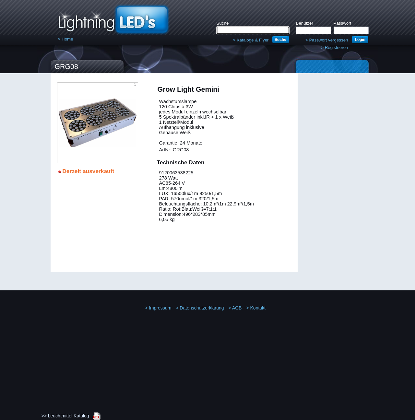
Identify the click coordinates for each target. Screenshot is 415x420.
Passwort (342, 23)
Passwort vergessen (326, 40)
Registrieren (334, 47)
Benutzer (304, 23)
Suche (223, 23)
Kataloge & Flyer (250, 40)
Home (65, 39)
